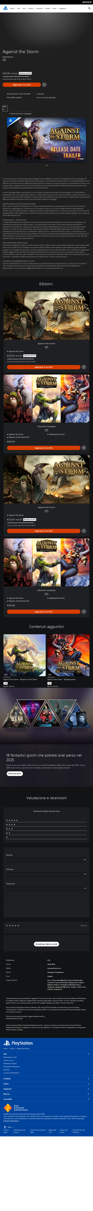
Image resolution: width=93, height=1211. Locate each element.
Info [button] (46, 1054)
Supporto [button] (46, 1089)
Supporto (62, 8)
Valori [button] (46, 1084)
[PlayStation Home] (5, 8)
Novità (47, 8)
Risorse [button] (46, 1094)
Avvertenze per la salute (14, 1019)
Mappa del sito (52, 1131)
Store (54, 8)
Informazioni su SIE (10, 1057)
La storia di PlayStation (11, 1073)
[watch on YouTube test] (80, 158)
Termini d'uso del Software (79, 1131)
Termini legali (6, 1131)
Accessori (39, 8)
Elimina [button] (84, 925)
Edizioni (9, 855)
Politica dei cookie (63, 1131)
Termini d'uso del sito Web (38, 1131)
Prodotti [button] (46, 1079)
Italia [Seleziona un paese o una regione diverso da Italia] (9, 1127)
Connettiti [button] (46, 1099)
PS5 (18, 8)
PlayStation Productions (12, 1067)
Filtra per (10, 869)
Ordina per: (11, 884)
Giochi (12, 8)
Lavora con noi (9, 1060)
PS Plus (30, 8)
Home (6, 1048)
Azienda (6, 1070)
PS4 (24, 8)
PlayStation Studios (10, 1063)
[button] (46, 139)
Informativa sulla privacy (19, 1131)
